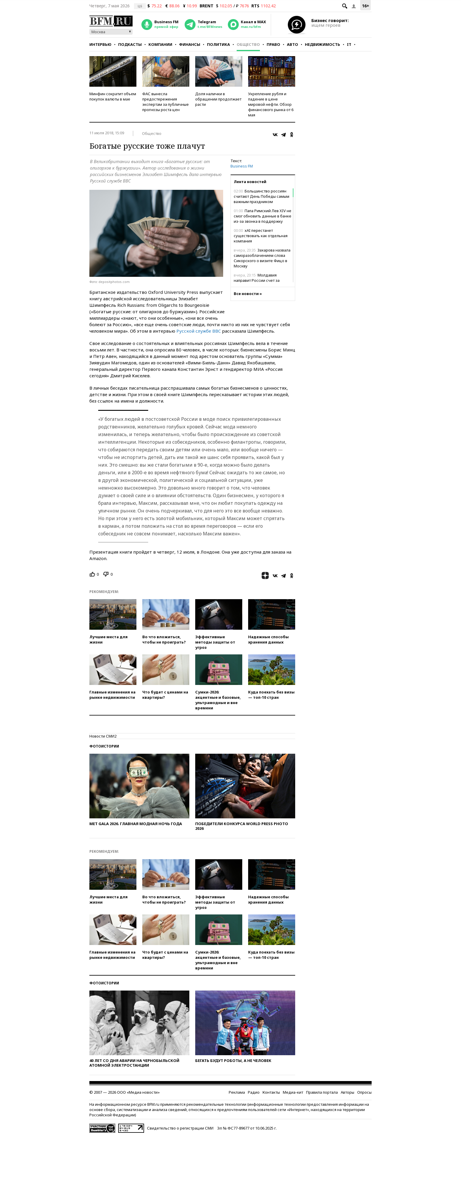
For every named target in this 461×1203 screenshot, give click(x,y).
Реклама (237, 1092)
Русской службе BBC (198, 331)
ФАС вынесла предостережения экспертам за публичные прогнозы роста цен (165, 101)
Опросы (364, 1092)
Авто (292, 44)
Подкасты (130, 44)
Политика (218, 44)
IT (349, 44)
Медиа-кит (293, 1092)
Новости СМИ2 (102, 736)
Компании (160, 44)
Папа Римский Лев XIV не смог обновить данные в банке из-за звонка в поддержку (262, 216)
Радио (254, 1092)
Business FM (241, 166)
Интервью (100, 44)
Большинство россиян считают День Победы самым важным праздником (261, 196)
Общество (248, 44)
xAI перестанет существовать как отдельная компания (261, 236)
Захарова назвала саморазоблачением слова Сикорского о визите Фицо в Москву (262, 258)
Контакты (271, 1092)
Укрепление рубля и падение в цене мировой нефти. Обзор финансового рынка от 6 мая (270, 104)
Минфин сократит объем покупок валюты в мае (112, 96)
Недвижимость (322, 44)
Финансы (189, 44)
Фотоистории (104, 746)
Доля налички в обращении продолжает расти (218, 99)
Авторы (347, 1092)
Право (273, 44)
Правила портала (322, 1092)
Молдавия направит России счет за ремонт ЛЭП (257, 280)
